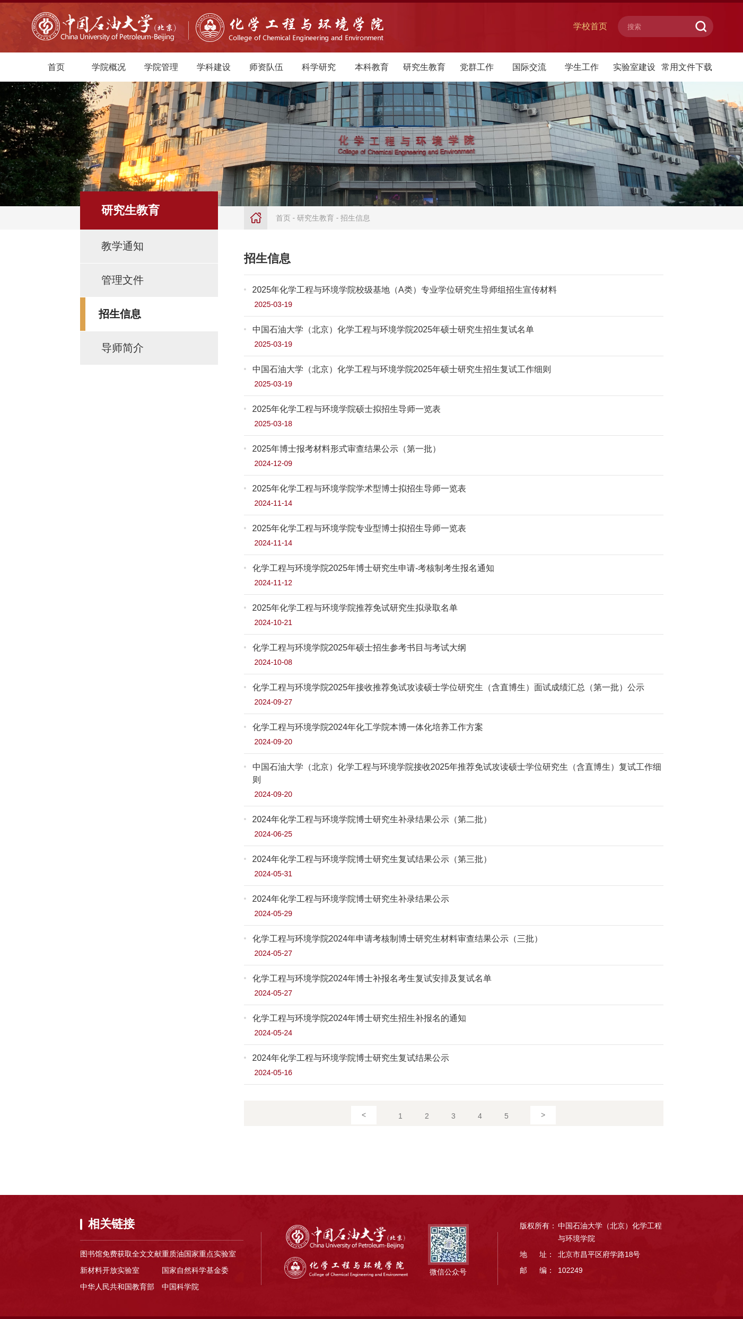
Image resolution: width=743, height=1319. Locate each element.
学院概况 (109, 67)
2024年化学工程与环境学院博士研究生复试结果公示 (351, 1057)
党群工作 (477, 67)
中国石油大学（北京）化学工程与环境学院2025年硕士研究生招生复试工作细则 (402, 369)
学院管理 (161, 67)
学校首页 (590, 26)
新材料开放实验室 (109, 1270)
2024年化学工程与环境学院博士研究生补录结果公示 (351, 898)
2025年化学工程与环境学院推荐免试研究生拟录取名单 (355, 607)
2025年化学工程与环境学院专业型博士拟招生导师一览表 (359, 528)
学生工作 (582, 67)
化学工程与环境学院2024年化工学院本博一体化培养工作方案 (368, 727)
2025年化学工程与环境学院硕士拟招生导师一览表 (346, 409)
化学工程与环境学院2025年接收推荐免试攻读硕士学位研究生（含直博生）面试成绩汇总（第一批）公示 (448, 687)
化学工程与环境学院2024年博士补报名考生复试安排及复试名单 (372, 978)
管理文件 (122, 280)
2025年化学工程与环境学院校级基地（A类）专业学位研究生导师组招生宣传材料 (404, 289)
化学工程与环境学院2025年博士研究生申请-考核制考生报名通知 (373, 568)
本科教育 (372, 67)
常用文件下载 (686, 67)
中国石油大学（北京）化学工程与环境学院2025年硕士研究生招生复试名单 (393, 329)
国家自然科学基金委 (195, 1270)
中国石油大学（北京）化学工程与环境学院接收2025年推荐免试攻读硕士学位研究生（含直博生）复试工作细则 (457, 773)
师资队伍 (266, 67)
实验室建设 (634, 67)
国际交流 (529, 67)
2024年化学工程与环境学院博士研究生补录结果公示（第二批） (372, 819)
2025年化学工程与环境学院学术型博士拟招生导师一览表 (359, 488)
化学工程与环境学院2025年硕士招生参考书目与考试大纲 (359, 647)
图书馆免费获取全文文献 (121, 1254)
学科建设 (214, 67)
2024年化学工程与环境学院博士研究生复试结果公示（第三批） (372, 859)
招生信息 (120, 314)
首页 (56, 67)
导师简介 (122, 348)
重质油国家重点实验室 (199, 1254)
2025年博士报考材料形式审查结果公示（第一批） (346, 448)
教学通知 (122, 246)
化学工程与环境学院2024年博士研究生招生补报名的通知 (359, 1018)
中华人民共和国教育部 (117, 1286)
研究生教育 (424, 67)
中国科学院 (180, 1286)
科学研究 (319, 67)
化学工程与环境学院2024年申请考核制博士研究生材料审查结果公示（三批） (397, 938)
